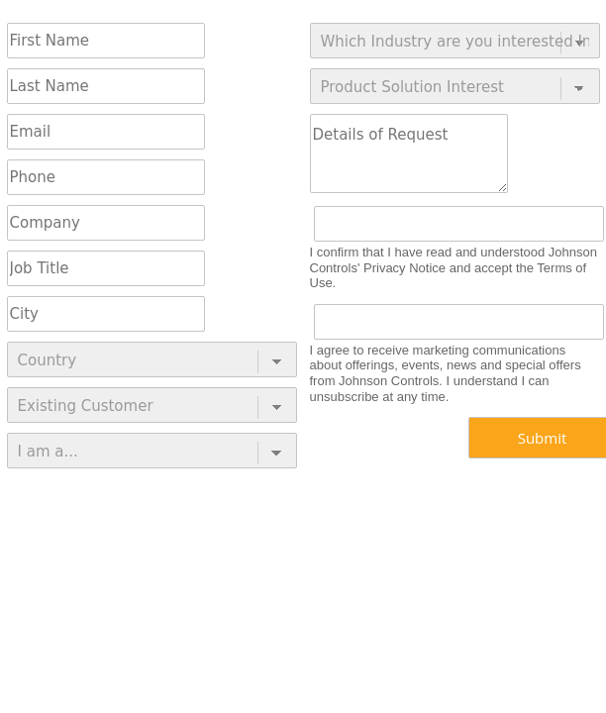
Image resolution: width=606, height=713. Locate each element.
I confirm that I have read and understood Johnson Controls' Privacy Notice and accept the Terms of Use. (454, 267)
